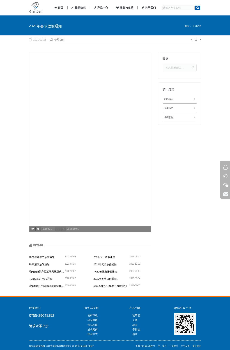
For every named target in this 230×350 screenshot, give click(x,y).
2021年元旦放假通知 (105, 264)
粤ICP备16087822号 (84, 346)
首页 (187, 26)
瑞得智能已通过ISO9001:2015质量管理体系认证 (47, 286)
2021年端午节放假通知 (41, 257)
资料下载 (93, 315)
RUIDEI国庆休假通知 (105, 271)
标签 (134, 324)
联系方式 (93, 334)
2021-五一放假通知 (104, 257)
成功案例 (93, 329)
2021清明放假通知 (39, 264)
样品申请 (93, 320)
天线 (134, 320)
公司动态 (197, 26)
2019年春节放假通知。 (106, 278)
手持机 (136, 329)
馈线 (134, 334)
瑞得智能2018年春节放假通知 (110, 286)
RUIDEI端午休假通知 (40, 278)
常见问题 (93, 324)
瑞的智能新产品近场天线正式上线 (47, 271)
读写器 (136, 315)
